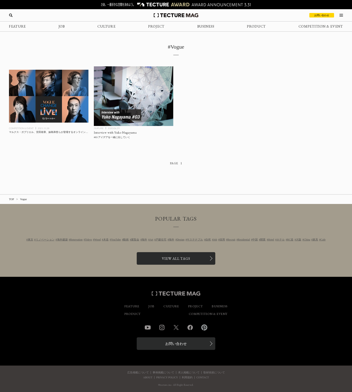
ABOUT (147, 377)
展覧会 (135, 239)
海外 (144, 239)
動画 (126, 239)
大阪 (298, 239)
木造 (106, 239)
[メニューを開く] (341, 15)
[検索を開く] (11, 15)
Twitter (176, 327)
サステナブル (195, 239)
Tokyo (88, 239)
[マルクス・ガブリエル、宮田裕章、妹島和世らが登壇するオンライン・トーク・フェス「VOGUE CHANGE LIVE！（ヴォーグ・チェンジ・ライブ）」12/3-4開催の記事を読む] (48, 96)
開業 (263, 239)
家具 (315, 239)
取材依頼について (214, 372)
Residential (244, 239)
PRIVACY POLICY (167, 377)
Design (180, 239)
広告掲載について (138, 372)
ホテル (281, 239)
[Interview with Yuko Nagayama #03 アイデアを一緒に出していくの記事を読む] (133, 96)
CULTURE (106, 26)
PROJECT (156, 26)
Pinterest (204, 327)
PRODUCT (256, 26)
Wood (97, 239)
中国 (255, 239)
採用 (222, 239)
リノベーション (45, 239)
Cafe (323, 239)
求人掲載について (189, 372)
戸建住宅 (161, 239)
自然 (208, 239)
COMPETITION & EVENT (321, 26)
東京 (30, 239)
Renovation (76, 239)
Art (151, 239)
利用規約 (187, 377)
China (307, 239)
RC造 (290, 239)
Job (215, 239)
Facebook (190, 327)
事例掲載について (163, 372)
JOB (62, 26)
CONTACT (202, 377)
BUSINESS (205, 26)
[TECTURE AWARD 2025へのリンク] (176, 4)
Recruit (231, 239)
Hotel (271, 239)
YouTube (116, 239)
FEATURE (17, 26)
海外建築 (62, 239)
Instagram (162, 327)
